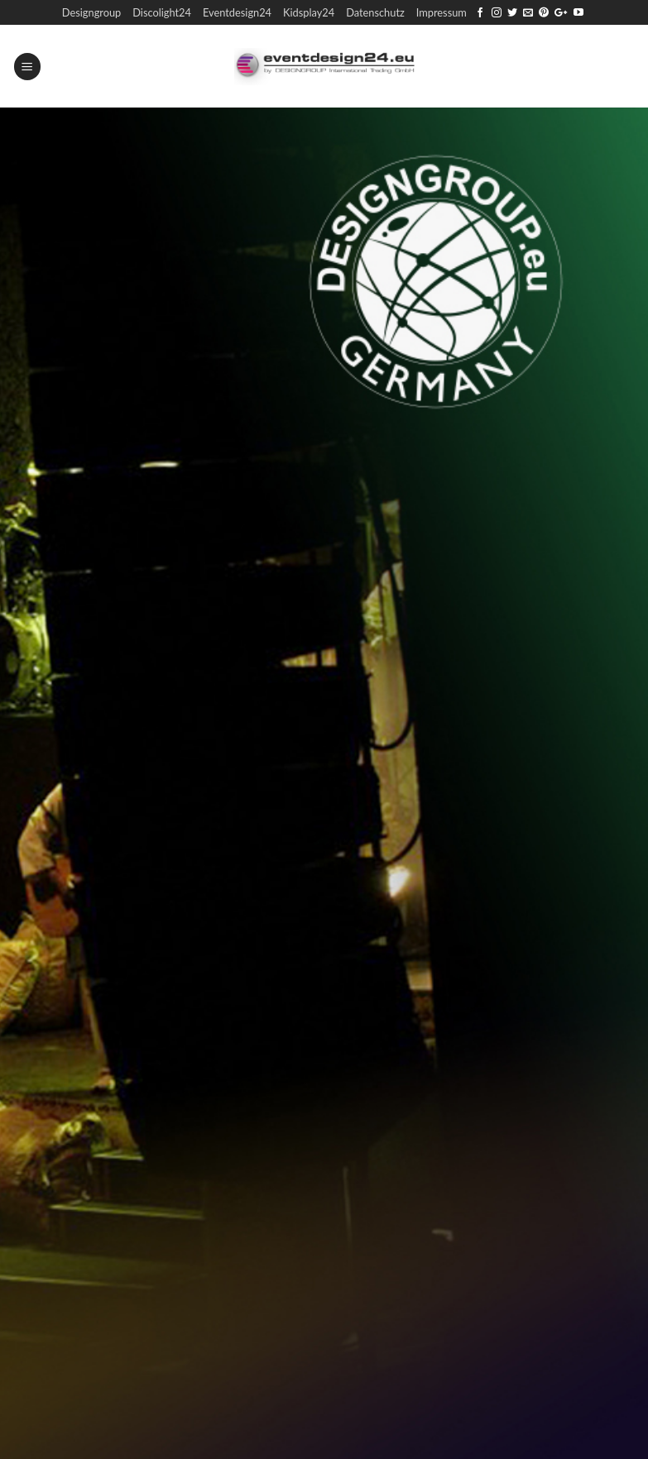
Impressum (441, 12)
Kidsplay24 (308, 12)
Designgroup (91, 12)
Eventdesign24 (237, 12)
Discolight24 (161, 12)
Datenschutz (375, 12)
